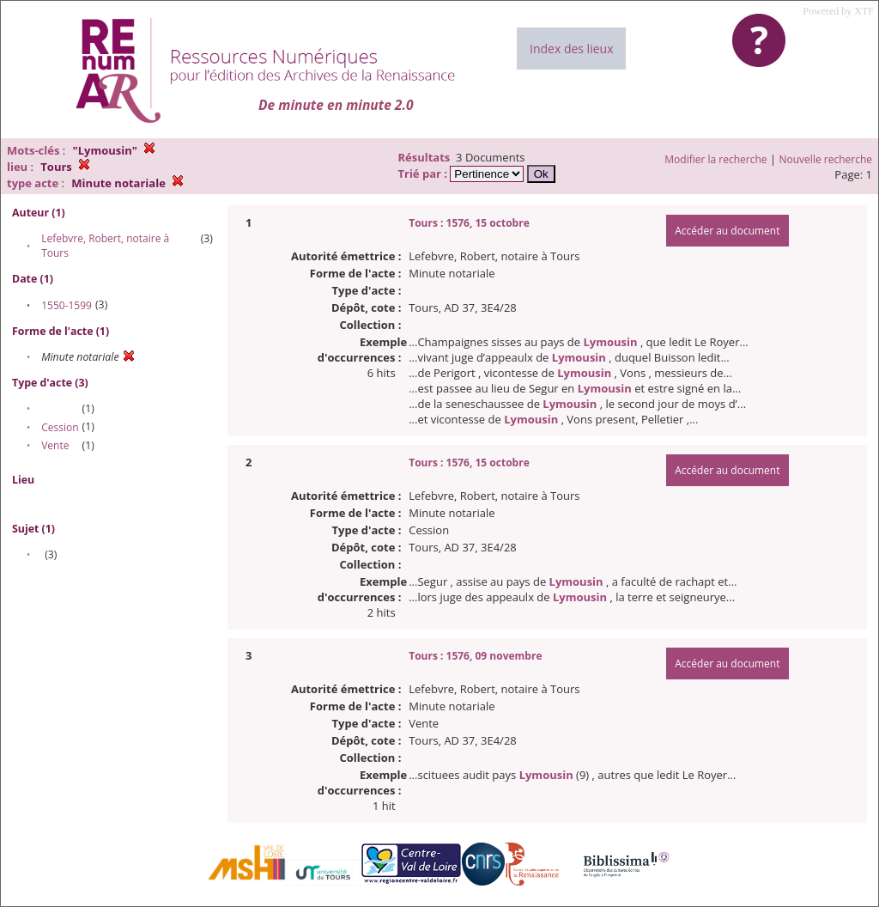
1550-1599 (66, 305)
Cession (59, 427)
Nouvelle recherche (826, 159)
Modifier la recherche (715, 159)
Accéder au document (727, 230)
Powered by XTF (838, 11)
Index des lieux (571, 48)
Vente (55, 445)
